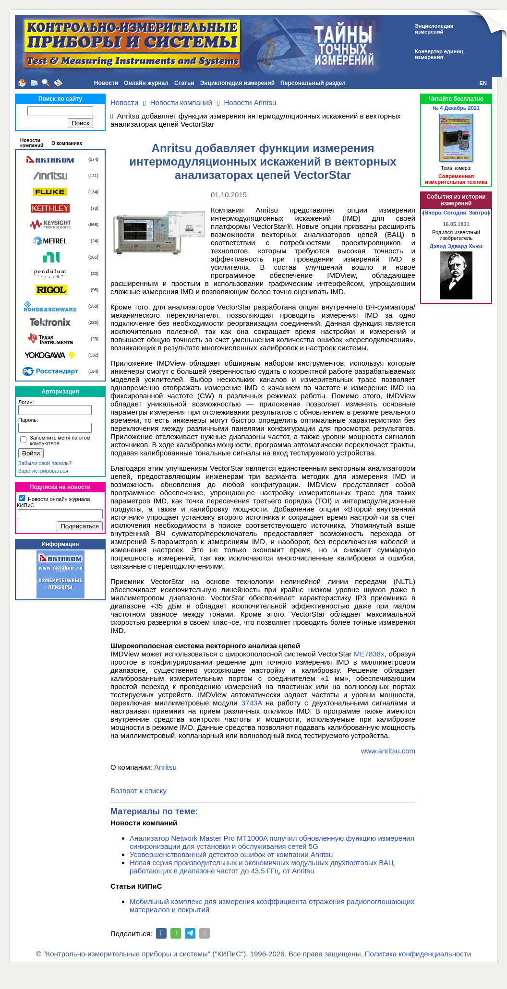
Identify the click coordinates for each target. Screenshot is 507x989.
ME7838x (369, 654)
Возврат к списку (138, 790)
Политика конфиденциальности (418, 954)
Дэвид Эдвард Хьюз (456, 246)
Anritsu (165, 767)
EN (483, 83)
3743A (251, 703)
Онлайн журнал (146, 83)
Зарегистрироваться (43, 471)
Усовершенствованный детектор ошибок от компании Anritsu (231, 854)
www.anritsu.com (388, 751)
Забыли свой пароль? (45, 463)
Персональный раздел (313, 83)
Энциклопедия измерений (237, 83)
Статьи (184, 83)
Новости (106, 83)
